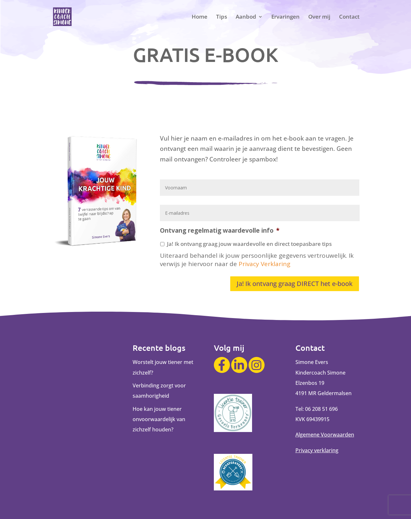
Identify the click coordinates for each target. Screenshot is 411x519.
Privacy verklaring (316, 450)
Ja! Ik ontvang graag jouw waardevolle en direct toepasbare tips (249, 243)
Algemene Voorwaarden (324, 434)
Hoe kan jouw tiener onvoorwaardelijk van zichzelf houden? (159, 419)
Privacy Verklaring (264, 264)
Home (199, 17)
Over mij (319, 17)
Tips (221, 17)
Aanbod (246, 17)
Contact (349, 17)
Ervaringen (285, 17)
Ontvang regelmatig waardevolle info (219, 231)
